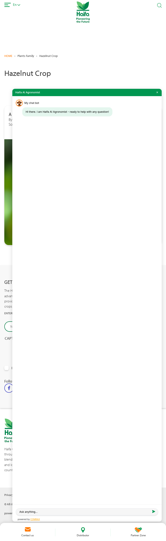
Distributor (83, 535)
